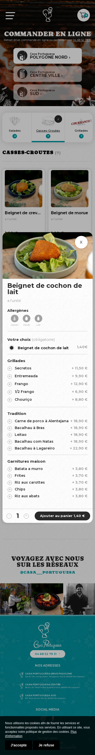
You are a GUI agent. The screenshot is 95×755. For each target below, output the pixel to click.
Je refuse (46, 745)
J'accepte (19, 745)
